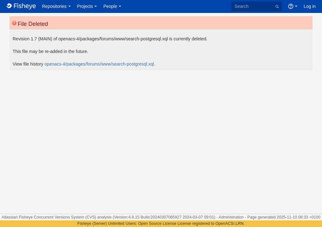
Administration (231, 217)
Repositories (54, 6)
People (110, 6)
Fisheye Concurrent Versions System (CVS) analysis (66, 217)
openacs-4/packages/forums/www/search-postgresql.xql (99, 64)
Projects (85, 6)
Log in (310, 6)
